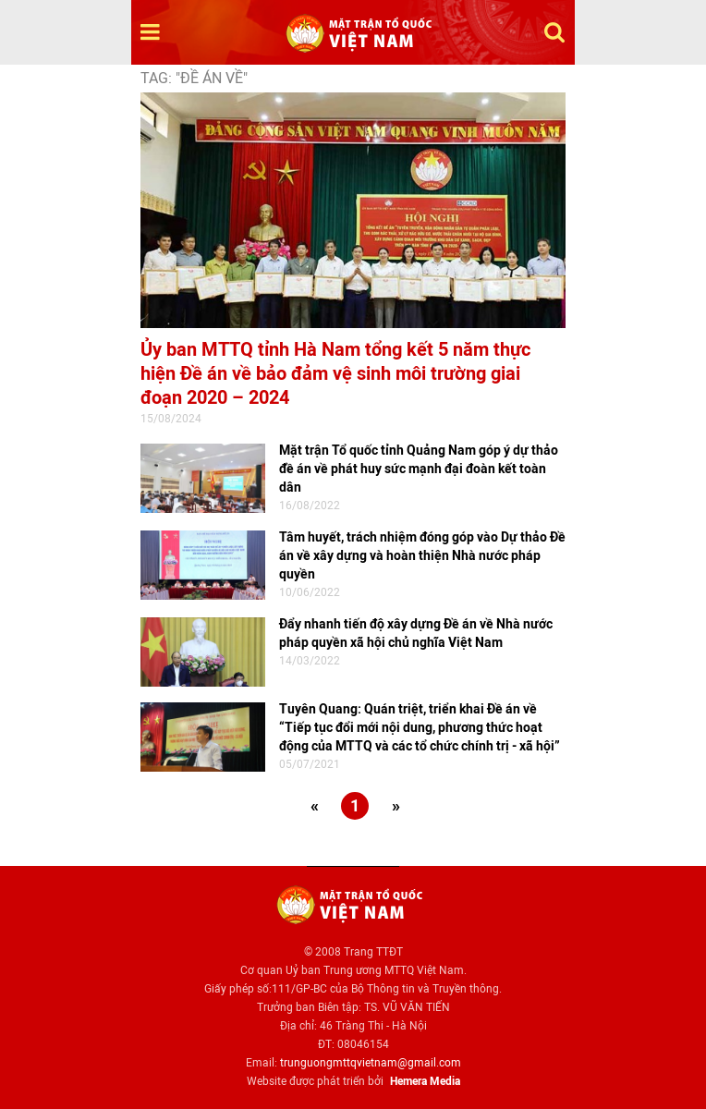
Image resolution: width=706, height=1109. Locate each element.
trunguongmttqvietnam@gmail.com (370, 1062)
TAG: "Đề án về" (194, 78)
